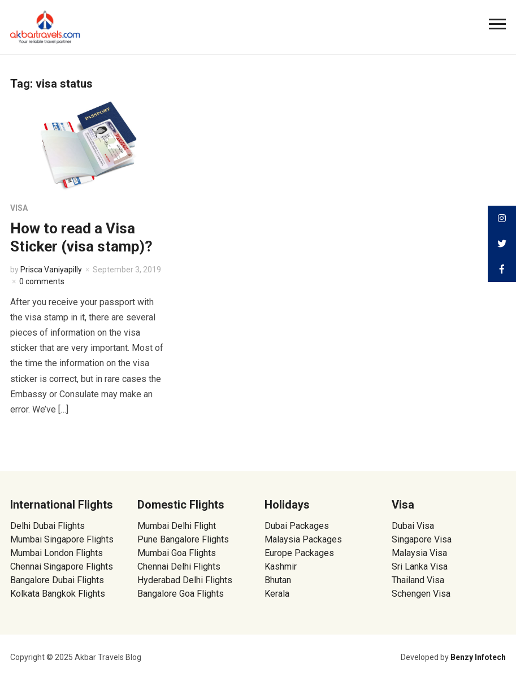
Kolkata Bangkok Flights (57, 593)
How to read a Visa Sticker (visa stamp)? (81, 237)
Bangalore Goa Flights (180, 593)
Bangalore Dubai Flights (57, 580)
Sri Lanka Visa (421, 566)
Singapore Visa (422, 539)
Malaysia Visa (419, 553)
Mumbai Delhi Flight (176, 525)
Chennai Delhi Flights (178, 566)
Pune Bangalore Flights (183, 539)
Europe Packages (299, 553)
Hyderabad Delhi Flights (184, 580)
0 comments (41, 281)
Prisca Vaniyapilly (51, 269)
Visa (19, 207)
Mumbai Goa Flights (176, 553)
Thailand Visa (418, 580)
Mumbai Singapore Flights (62, 539)
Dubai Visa (413, 525)
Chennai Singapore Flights (61, 566)
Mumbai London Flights (56, 553)
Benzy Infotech (478, 657)
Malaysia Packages (303, 539)
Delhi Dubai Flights (47, 525)
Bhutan (277, 580)
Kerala (276, 593)
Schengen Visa (421, 593)
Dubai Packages (296, 525)
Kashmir (280, 566)
